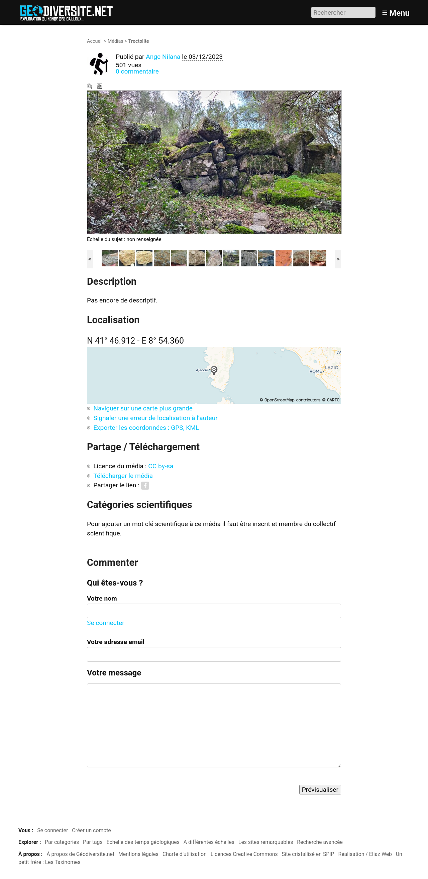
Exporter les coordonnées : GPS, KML (146, 427)
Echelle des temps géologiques (143, 842)
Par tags (93, 842)
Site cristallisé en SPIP (308, 854)
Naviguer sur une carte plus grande (143, 408)
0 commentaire (137, 71)
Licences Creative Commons (244, 854)
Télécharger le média (100, 87)
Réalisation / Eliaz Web (365, 854)
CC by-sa (160, 466)
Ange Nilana (163, 56)
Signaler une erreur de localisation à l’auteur (155, 418)
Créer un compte (91, 830)
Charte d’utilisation (185, 854)
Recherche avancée (320, 842)
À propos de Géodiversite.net (80, 854)
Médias (115, 41)
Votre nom (102, 598)
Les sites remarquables (265, 842)
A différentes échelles (209, 842)
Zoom (90, 87)
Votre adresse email (115, 642)
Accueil (95, 41)
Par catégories (62, 842)
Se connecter (105, 623)
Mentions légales (138, 854)
